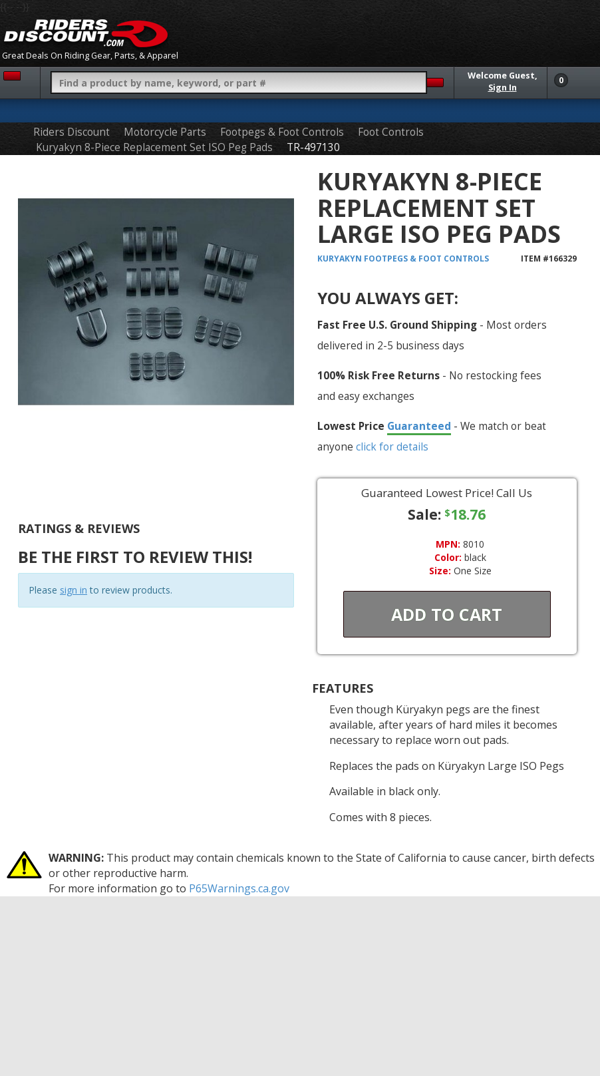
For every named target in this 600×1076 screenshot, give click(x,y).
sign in (73, 590)
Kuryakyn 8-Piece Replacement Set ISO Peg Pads (154, 147)
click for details (392, 446)
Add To (446, 614)
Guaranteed (419, 426)
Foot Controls (391, 132)
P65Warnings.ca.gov (239, 888)
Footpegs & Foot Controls (282, 132)
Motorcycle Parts (165, 132)
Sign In (502, 87)
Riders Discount (71, 132)
